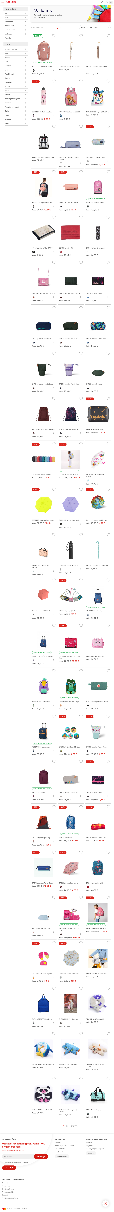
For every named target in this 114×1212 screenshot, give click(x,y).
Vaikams (8, 34)
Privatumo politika (21, 1162)
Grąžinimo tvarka (8, 1189)
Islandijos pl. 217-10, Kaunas (64, 1146)
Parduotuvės (62, 1156)
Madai (7, 17)
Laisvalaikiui (10, 30)
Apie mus (89, 1143)
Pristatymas (6, 1186)
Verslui (7, 13)
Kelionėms (9, 22)
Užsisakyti (9, 1168)
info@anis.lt (59, 1152)
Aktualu (8, 38)
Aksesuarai (9, 26)
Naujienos (89, 1146)
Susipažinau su (15, 1162)
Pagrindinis (10, 9)
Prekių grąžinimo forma (10, 1198)
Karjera (91, 1153)
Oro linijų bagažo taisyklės (95, 1149)
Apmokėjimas (6, 1183)
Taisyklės (5, 1195)
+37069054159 (60, 1149)
